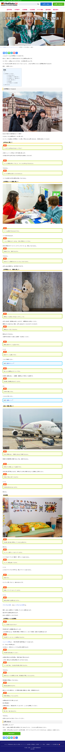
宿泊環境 (10, 81)
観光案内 (55, 10)
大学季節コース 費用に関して (14, 78)
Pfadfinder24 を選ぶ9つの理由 (14, 744)
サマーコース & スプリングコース (12, 47)
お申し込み (46, 4)
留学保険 (48, 10)
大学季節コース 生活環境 (13, 82)
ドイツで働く (40, 10)
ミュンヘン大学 (6, 641)
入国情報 (24, 10)
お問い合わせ (58, 4)
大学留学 (17, 10)
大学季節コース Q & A (9, 73)
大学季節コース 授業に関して (13, 76)
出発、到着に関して (12, 79)
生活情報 (32, 10)
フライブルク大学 (7, 605)
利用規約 (33, 744)
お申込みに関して (11, 75)
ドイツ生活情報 (53, 744)
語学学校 (9, 10)
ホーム (1, 47)
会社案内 (29, 744)
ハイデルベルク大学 (19, 605)
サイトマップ (23, 744)
